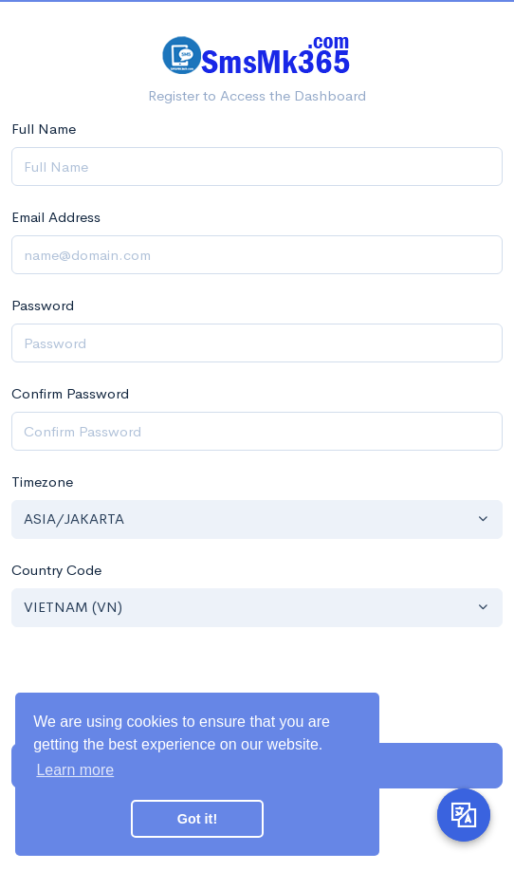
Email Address (56, 217)
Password (42, 305)
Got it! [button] (197, 818)
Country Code (56, 570)
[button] (257, 519)
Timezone (42, 482)
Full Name (43, 129)
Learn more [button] (75, 770)
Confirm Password (70, 393)
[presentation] (257, 685)
